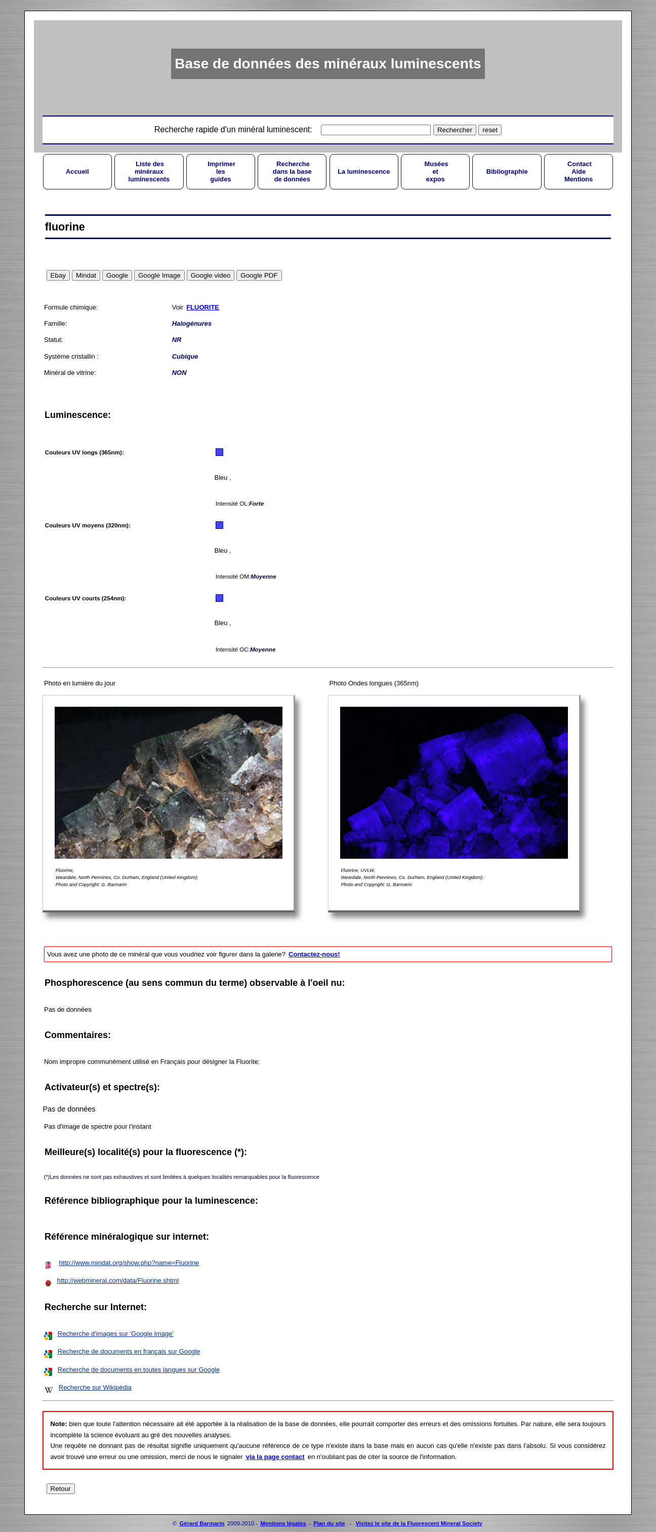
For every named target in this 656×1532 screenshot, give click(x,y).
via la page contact (275, 1457)
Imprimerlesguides (220, 171)
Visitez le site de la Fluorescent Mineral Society (418, 1523)
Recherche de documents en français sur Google (129, 1351)
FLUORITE (202, 307)
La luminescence (364, 171)
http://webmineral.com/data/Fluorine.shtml (118, 1280)
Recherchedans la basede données (292, 171)
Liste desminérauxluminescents (149, 171)
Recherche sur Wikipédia (95, 1387)
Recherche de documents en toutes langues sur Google (139, 1369)
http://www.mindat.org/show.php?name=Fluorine (129, 1263)
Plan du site (329, 1523)
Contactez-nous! (314, 954)
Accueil (77, 171)
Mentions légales (283, 1523)
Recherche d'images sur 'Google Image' (116, 1333)
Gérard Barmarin (202, 1523)
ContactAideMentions (578, 171)
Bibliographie (507, 171)
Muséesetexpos (435, 171)
